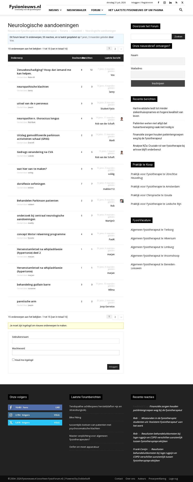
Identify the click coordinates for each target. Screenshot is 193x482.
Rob (135, 418)
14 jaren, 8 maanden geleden (106, 103)
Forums (64, 30)
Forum (97, 10)
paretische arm (26, 301)
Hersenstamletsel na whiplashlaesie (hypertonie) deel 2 (39, 250)
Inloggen (113, 367)
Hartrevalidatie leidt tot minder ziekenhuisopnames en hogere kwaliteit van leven (158, 112)
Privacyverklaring (157, 478)
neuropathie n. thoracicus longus (38, 118)
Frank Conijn (140, 449)
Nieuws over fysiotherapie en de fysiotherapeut (32, 30)
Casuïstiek (77, 30)
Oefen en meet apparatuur (84, 446)
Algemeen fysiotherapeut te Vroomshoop (155, 255)
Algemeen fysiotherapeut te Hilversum (153, 238)
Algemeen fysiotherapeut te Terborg (152, 229)
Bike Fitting (75, 417)
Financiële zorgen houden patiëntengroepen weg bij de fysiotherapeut (158, 136)
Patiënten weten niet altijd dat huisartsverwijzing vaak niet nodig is (153, 125)
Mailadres (136, 68)
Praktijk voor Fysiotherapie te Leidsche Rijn (156, 204)
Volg (57, 415)
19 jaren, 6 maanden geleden (106, 234)
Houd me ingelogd (24, 360)
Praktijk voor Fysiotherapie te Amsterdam (155, 186)
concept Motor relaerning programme (41, 234)
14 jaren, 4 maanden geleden (106, 87)
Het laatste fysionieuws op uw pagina (135, 10)
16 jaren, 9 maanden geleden (106, 201)
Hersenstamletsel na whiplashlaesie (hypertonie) (39, 269)
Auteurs (142, 478)
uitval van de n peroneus (32, 103)
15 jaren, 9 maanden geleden (106, 184)
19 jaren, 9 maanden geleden (106, 249)
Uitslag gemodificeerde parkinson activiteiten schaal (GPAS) (38, 137)
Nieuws (55, 10)
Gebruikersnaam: (20, 337)
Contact (119, 478)
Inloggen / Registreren (142, 2)
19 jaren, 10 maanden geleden (105, 285)
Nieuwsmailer (76, 10)
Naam (134, 55)
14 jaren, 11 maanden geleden (105, 118)
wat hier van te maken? (32, 168)
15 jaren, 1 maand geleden (107, 152)
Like (57, 407)
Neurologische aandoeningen (43, 25)
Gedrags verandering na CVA (35, 152)
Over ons (130, 478)
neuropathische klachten (33, 86)
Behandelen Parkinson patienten (37, 200)
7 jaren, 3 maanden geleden (94, 37)
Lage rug (173, 478)
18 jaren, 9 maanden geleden (106, 216)
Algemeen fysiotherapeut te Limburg (152, 247)
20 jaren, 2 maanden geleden (106, 301)
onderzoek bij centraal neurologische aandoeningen (40, 217)
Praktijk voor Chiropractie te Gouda (151, 195)
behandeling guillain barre (33, 284)
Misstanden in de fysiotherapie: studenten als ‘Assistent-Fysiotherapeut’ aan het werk (157, 421)
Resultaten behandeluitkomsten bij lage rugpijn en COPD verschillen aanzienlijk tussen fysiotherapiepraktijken (157, 437)
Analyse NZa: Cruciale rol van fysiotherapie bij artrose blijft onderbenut (159, 147)
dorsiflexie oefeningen (31, 183)
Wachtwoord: (18, 348)
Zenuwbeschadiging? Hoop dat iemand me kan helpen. (44, 71)
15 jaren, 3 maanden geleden (106, 169)
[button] (180, 10)
